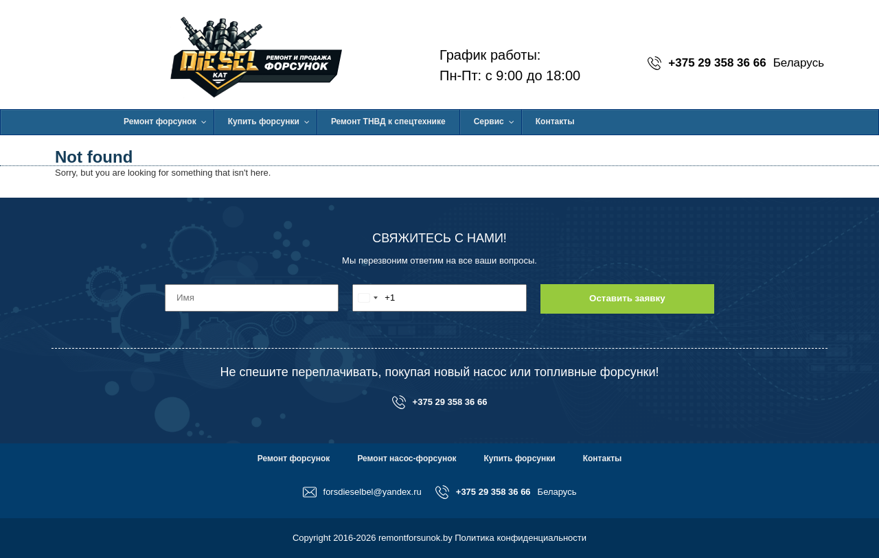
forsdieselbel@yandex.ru (362, 492)
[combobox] (374, 298)
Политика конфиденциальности (520, 538)
